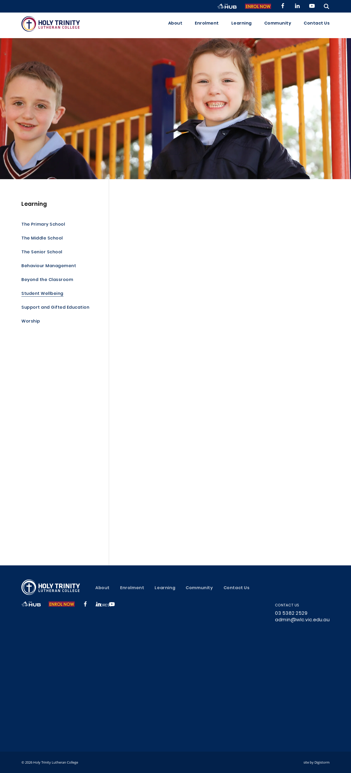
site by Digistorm (316, 762)
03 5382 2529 (291, 613)
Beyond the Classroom (47, 280)
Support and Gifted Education (55, 308)
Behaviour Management (48, 266)
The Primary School (43, 224)
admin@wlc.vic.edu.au (302, 620)
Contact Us (317, 25)
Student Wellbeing (42, 294)
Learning (241, 25)
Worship (30, 321)
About (175, 25)
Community (277, 25)
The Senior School (41, 252)
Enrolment (207, 25)
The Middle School (42, 238)
